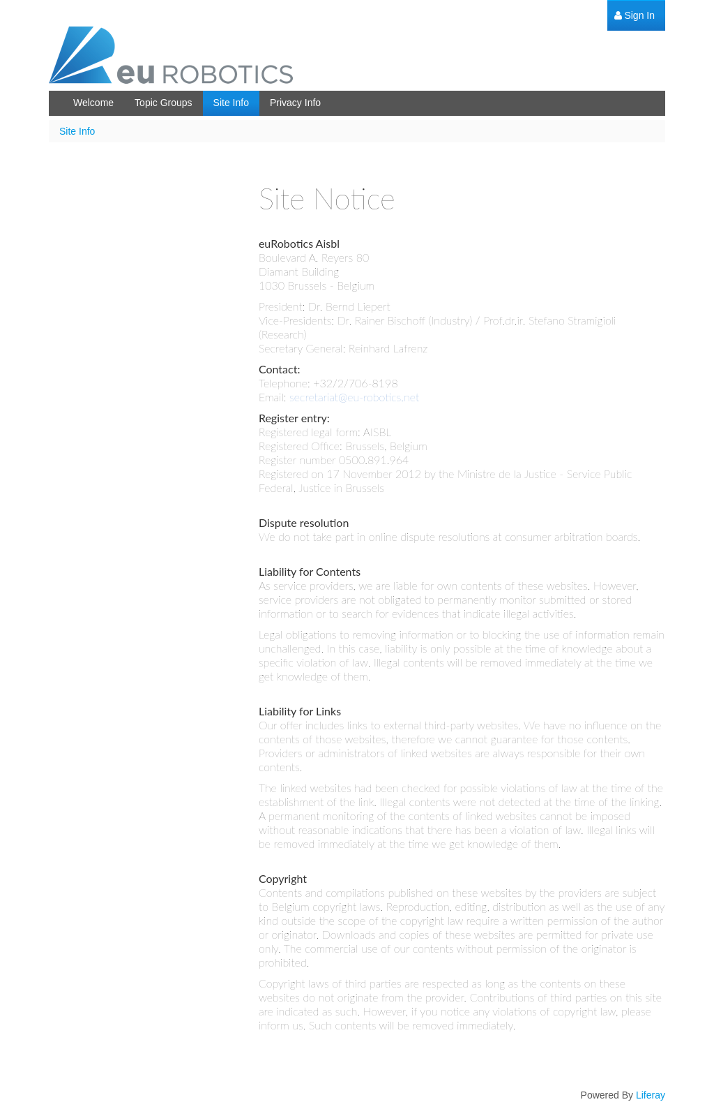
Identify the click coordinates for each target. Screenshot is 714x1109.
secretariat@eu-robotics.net (354, 396)
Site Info (77, 131)
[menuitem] (634, 16)
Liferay (650, 1095)
